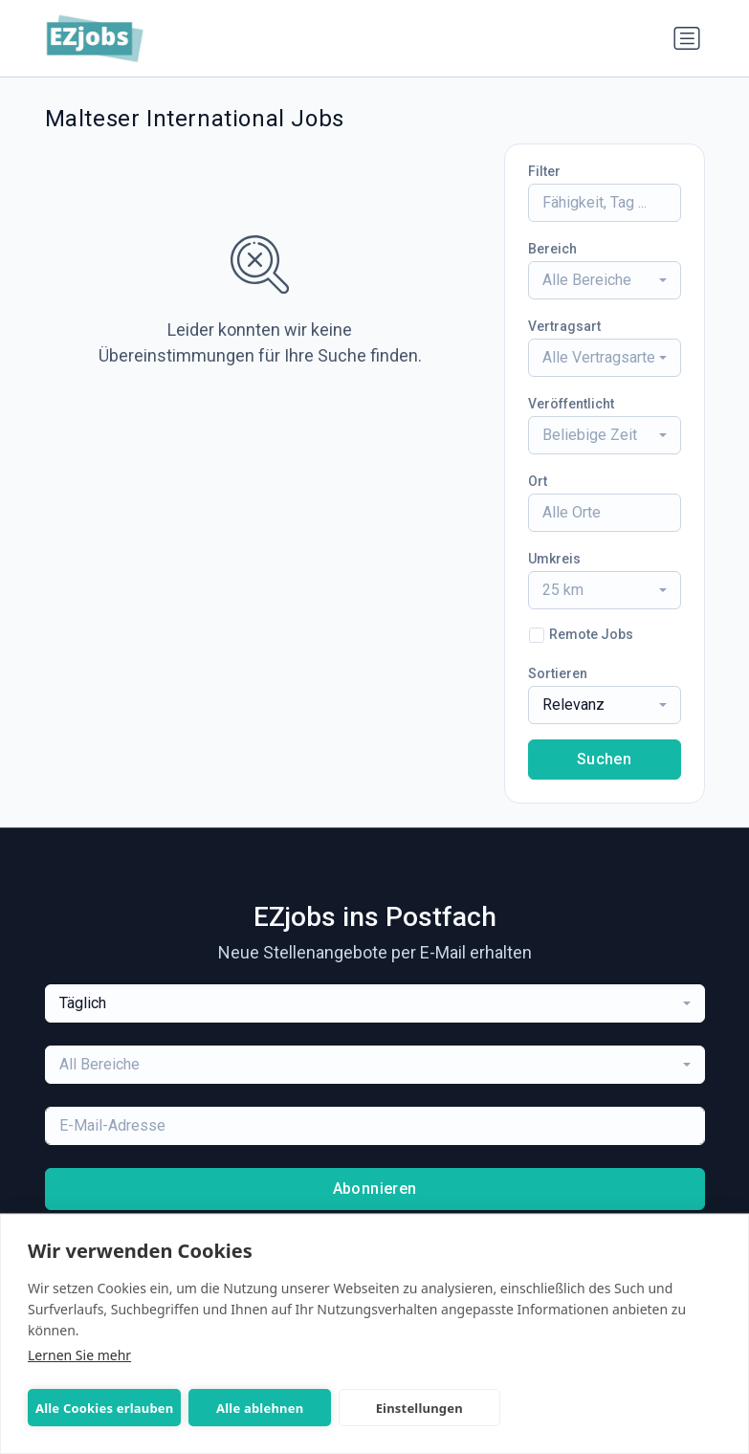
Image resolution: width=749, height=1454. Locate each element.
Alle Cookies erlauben (104, 1408)
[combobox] (604, 280)
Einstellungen (416, 1408)
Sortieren (557, 673)
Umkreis (554, 558)
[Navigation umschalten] (687, 38)
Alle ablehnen (258, 1408)
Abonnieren (375, 1188)
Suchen (604, 759)
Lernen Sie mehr (79, 1355)
